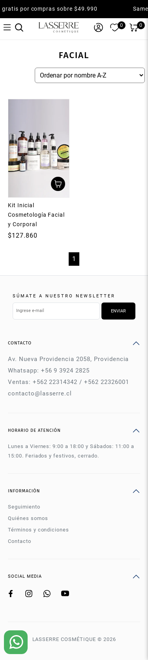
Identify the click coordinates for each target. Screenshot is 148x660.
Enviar (118, 311)
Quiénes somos (28, 518)
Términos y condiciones (38, 530)
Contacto (19, 541)
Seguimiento (24, 507)
